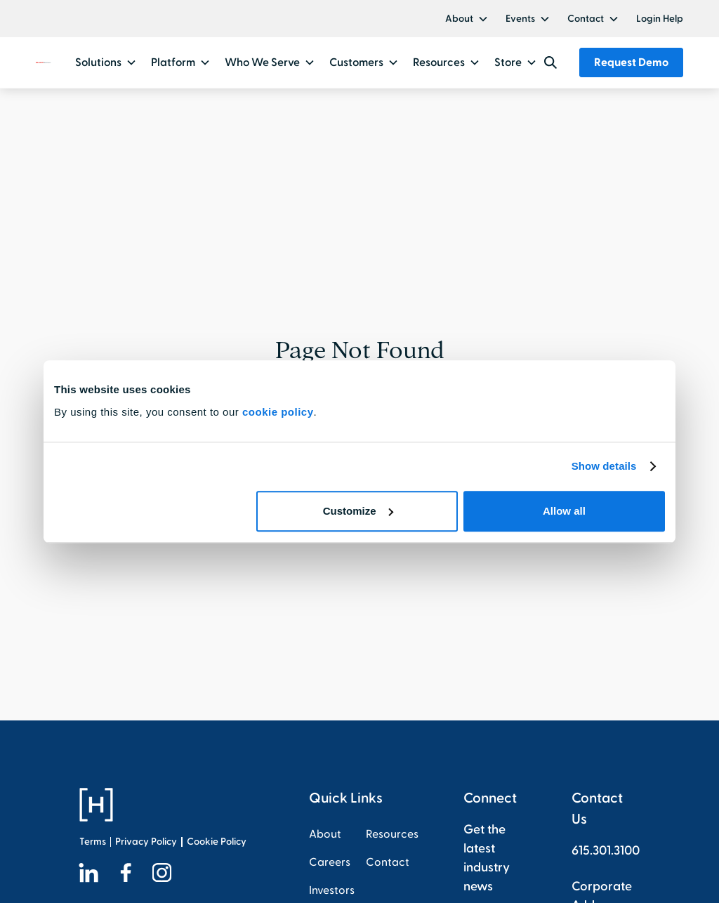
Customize (358, 511)
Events (520, 18)
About (459, 18)
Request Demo (631, 62)
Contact (585, 18)
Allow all (564, 511)
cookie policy (278, 412)
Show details (604, 466)
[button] (467, 18)
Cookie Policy (216, 841)
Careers (329, 862)
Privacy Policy (146, 841)
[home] (43, 63)
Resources (392, 834)
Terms (92, 841)
